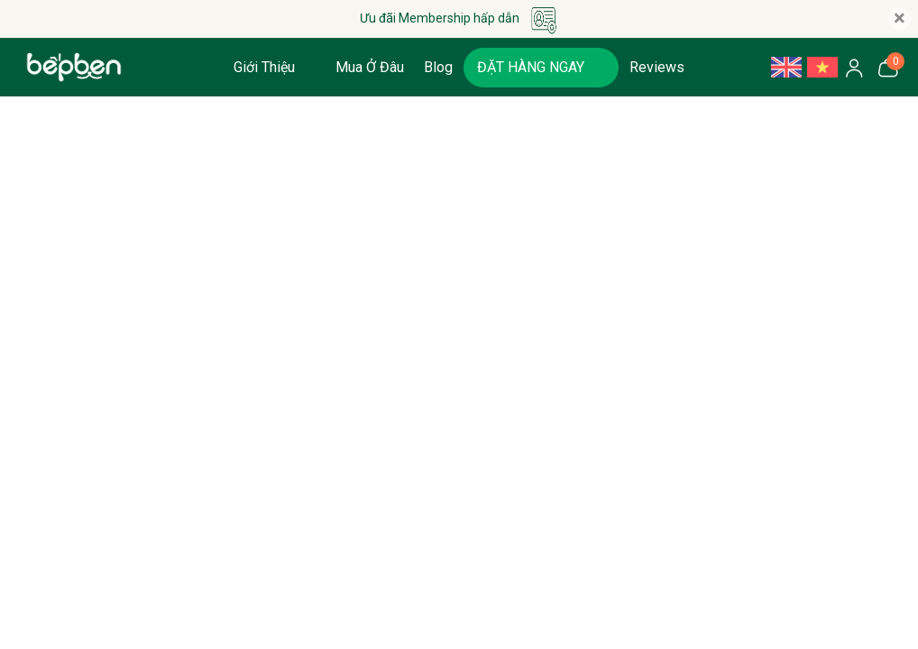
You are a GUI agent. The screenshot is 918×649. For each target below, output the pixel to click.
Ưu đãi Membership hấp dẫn (459, 19)
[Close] (899, 19)
